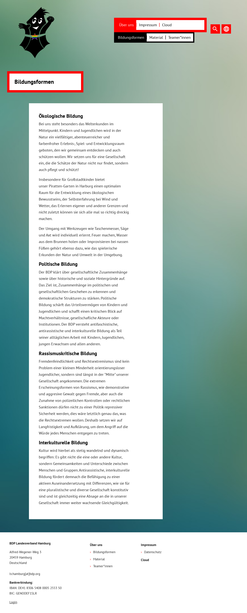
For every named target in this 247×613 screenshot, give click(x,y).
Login (13, 602)
